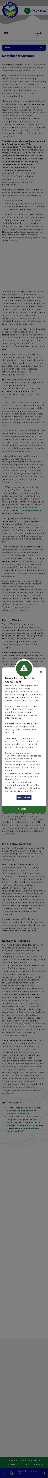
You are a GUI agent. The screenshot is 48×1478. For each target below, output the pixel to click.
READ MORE (24, 797)
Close (24, 809)
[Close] (41, 672)
